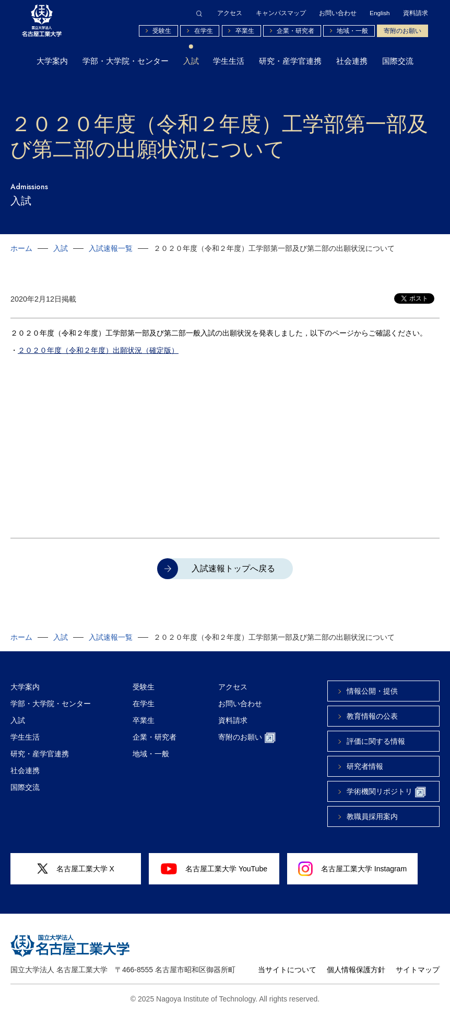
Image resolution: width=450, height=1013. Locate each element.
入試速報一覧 (111, 248)
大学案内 (52, 61)
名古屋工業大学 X (75, 869)
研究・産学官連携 (290, 61)
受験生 (161, 30)
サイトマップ (418, 969)
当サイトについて (287, 969)
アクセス (229, 13)
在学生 (203, 30)
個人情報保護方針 (356, 969)
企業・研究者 (295, 30)
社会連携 (352, 61)
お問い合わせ (338, 13)
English (380, 13)
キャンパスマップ (281, 13)
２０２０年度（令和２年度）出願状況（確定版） (98, 350)
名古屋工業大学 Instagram (352, 868)
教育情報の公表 (372, 716)
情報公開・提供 (372, 691)
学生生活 (228, 61)
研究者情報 (365, 766)
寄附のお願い (402, 30)
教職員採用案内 (372, 816)
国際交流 (397, 61)
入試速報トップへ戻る (233, 568)
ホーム (21, 248)
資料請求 (415, 13)
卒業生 (244, 30)
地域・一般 (352, 30)
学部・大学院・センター (125, 61)
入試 (191, 61)
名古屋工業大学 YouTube (214, 868)
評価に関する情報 (376, 741)
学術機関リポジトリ (386, 792)
